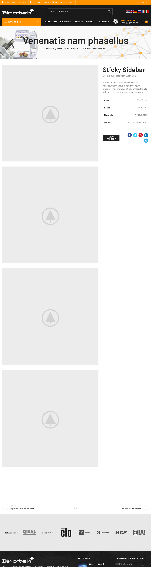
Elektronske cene (123, 564)
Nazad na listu (75, 507)
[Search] (80, 11)
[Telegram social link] (146, 141)
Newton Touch (97, 564)
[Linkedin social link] (146, 135)
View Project (111, 138)
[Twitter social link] (135, 135)
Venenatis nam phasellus (68, 49)
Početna (50, 49)
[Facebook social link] (130, 135)
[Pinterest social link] (140, 135)
